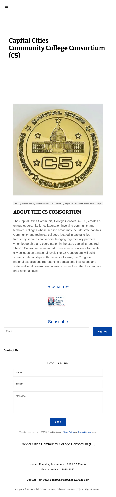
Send (58, 421)
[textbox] (46, 331)
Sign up (103, 331)
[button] (16, 7)
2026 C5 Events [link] (76, 464)
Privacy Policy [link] (68, 432)
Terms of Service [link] (84, 432)
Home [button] (33, 464)
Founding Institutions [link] (52, 464)
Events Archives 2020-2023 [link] (58, 469)
